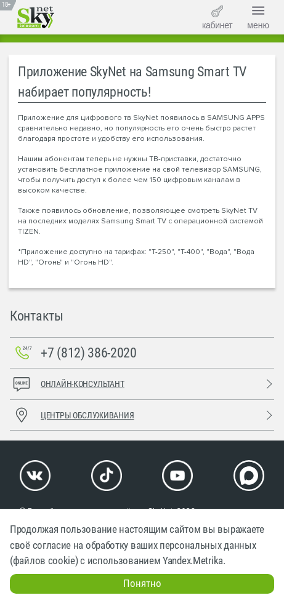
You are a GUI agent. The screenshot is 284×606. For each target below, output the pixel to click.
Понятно (142, 583)
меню (258, 16)
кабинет (217, 18)
